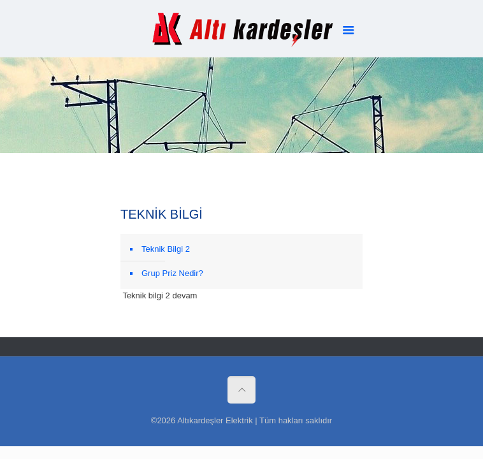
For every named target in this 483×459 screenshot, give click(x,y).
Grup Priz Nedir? (172, 273)
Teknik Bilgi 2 (165, 249)
